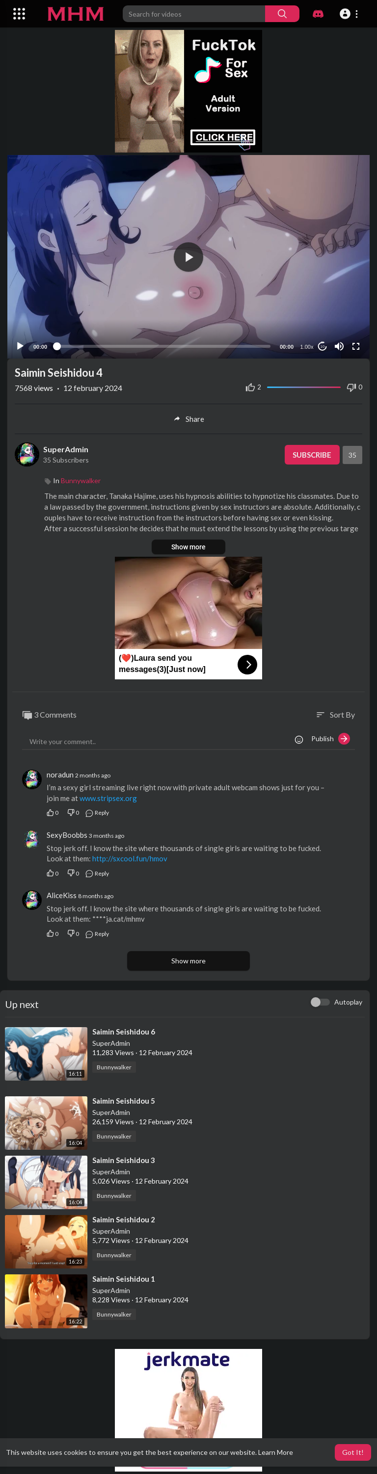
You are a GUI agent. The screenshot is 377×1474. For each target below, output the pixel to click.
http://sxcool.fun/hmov (129, 858)
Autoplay (348, 1002)
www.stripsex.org (108, 798)
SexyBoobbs (67, 834)
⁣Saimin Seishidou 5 (123, 1100)
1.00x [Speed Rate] (307, 347)
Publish (330, 739)
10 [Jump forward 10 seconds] (323, 346)
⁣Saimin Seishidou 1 (123, 1278)
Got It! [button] (353, 1452)
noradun (60, 774)
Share (188, 418)
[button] (350, 13)
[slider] (163, 346)
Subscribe (312, 454)
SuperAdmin (65, 449)
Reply (97, 812)
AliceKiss (62, 895)
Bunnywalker (81, 480)
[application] (188, 257)
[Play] (20, 346)
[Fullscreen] (356, 346)
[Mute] (339, 346)
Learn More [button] (275, 1452)
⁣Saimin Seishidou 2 (123, 1219)
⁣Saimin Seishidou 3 (123, 1160)
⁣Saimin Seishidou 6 (123, 1031)
